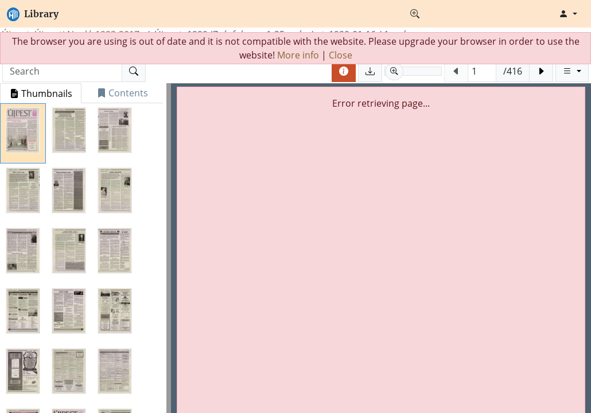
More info (298, 55)
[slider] (413, 71)
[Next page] (541, 71)
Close (340, 55)
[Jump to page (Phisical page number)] (482, 71)
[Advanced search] (415, 13)
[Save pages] (370, 71)
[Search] (134, 71)
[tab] (40, 93)
